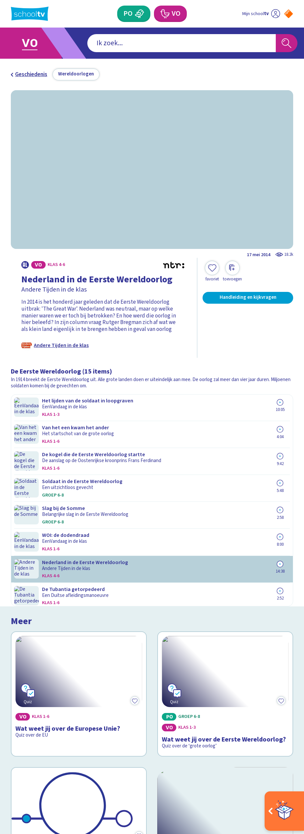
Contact (23, 651)
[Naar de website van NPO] (288, 13)
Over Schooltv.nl (35, 670)
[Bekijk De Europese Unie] (79, 532)
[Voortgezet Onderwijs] (164, 14)
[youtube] (57, 767)
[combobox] (141, 43)
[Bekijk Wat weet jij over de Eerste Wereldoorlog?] (225, 434)
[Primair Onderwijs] (139, 14)
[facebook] (14, 767)
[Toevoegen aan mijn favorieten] (212, 271)
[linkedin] (43, 767)
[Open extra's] (284, 811)
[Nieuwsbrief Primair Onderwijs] (222, 685)
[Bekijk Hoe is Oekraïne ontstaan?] (225, 532)
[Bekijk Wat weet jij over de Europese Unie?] (79, 434)
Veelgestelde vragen (41, 660)
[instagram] (28, 767)
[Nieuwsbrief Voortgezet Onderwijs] (223, 708)
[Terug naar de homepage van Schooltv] (30, 14)
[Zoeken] (286, 43)
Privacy (22, 680)
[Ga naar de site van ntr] (283, 786)
